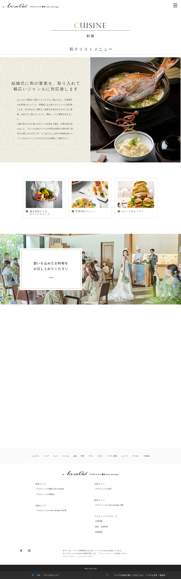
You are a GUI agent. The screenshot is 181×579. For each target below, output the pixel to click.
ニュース (123, 456)
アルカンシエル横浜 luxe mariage (50, 489)
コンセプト (36, 456)
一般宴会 (145, 456)
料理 (82, 456)
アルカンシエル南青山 (45, 494)
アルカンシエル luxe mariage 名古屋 (51, 510)
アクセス (134, 456)
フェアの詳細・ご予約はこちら (50, 277)
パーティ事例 (110, 456)
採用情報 (99, 532)
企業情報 (99, 521)
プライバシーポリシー (105, 554)
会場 (75, 456)
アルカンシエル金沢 (103, 489)
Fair (45, 575)
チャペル (66, 456)
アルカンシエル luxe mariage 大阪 (109, 505)
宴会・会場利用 (101, 527)
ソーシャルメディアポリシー (94, 556)
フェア (47, 456)
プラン (89, 456)
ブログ (98, 456)
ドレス (56, 456)
